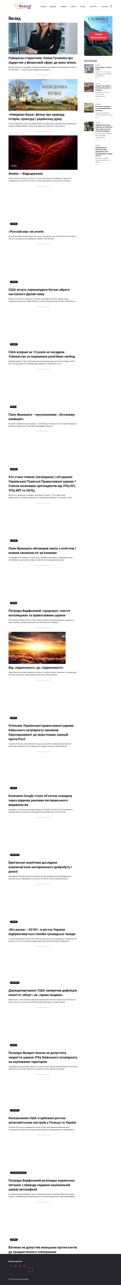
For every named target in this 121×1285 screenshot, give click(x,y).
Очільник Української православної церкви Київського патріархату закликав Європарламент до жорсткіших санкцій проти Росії (41, 732)
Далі (54, 1270)
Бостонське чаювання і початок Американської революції (103, 108)
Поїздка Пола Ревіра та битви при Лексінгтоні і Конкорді (103, 88)
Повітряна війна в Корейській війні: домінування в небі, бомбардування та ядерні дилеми (103, 152)
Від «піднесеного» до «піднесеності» (36, 667)
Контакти (104, 6)
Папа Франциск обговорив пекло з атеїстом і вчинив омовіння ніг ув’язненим (42, 550)
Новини (63, 6)
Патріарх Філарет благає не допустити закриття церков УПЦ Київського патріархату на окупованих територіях (43, 1057)
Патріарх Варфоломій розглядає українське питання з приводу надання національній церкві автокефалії (41, 1185)
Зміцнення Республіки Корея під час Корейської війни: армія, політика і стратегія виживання (103, 128)
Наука (73, 6)
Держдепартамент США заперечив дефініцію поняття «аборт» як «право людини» (43, 993)
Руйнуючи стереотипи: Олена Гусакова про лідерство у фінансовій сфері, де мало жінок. (43, 60)
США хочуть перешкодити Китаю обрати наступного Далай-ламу (39, 292)
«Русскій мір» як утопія (26, 231)
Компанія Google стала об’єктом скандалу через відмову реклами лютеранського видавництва (40, 800)
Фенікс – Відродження (26, 173)
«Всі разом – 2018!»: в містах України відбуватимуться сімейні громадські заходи (42, 932)
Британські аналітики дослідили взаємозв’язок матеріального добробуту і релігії (40, 867)
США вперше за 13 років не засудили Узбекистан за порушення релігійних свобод (42, 354)
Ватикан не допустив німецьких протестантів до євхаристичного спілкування (43, 1250)
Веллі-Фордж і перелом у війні (103, 68)
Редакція (52, 6)
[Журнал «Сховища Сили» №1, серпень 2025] (98, 36)
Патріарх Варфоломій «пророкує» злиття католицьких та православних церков (39, 613)
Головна (43, 6)
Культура (93, 6)
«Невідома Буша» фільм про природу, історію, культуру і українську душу (37, 117)
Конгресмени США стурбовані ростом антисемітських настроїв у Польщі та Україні (42, 1120)
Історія (82, 6)
